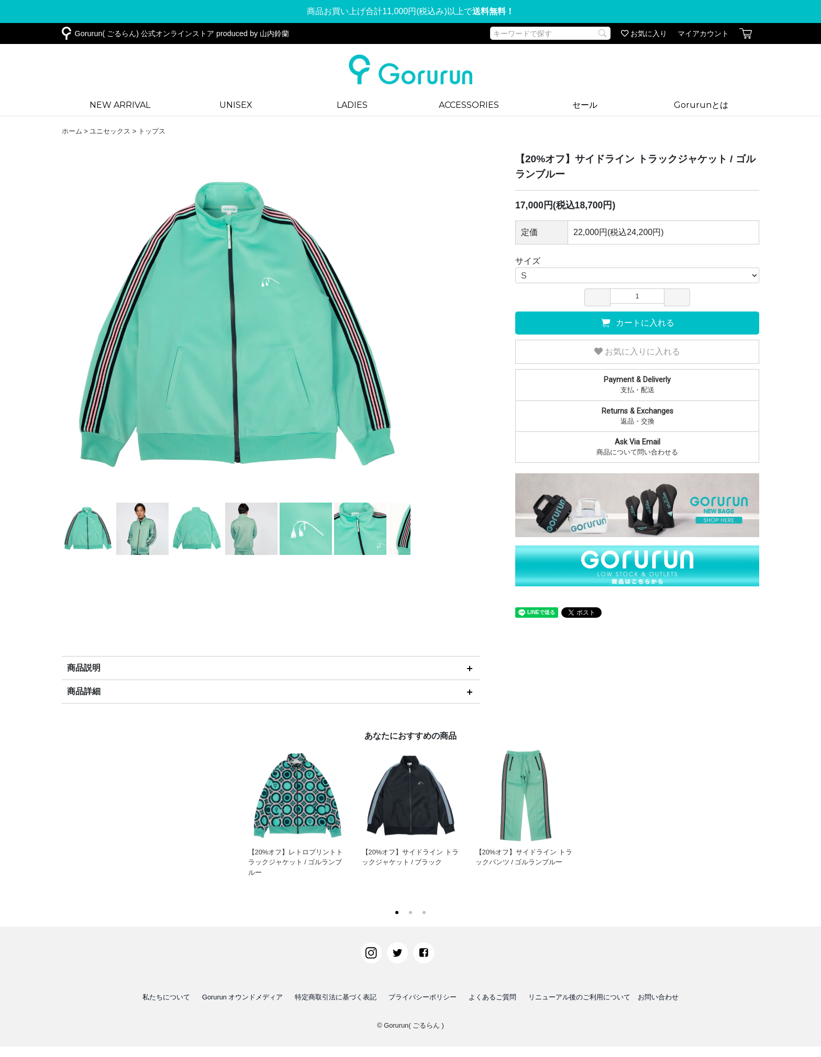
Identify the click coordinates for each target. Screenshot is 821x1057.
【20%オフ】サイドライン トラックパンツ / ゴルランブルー (524, 806)
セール (584, 105)
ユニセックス (110, 131)
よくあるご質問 (492, 997)
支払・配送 (637, 384)
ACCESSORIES (469, 105)
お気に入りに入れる (637, 351)
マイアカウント (703, 33)
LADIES (352, 105)
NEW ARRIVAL (120, 105)
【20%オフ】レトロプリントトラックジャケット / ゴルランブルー (297, 811)
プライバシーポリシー (423, 997)
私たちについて (166, 997)
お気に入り (644, 33)
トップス (151, 131)
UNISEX (235, 105)
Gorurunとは (701, 105)
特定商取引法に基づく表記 (335, 997)
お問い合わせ (658, 997)
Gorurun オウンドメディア (242, 997)
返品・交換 (637, 415)
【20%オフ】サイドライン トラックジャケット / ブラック (411, 806)
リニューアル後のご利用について (579, 997)
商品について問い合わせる (637, 446)
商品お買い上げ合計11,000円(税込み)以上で (410, 11)
